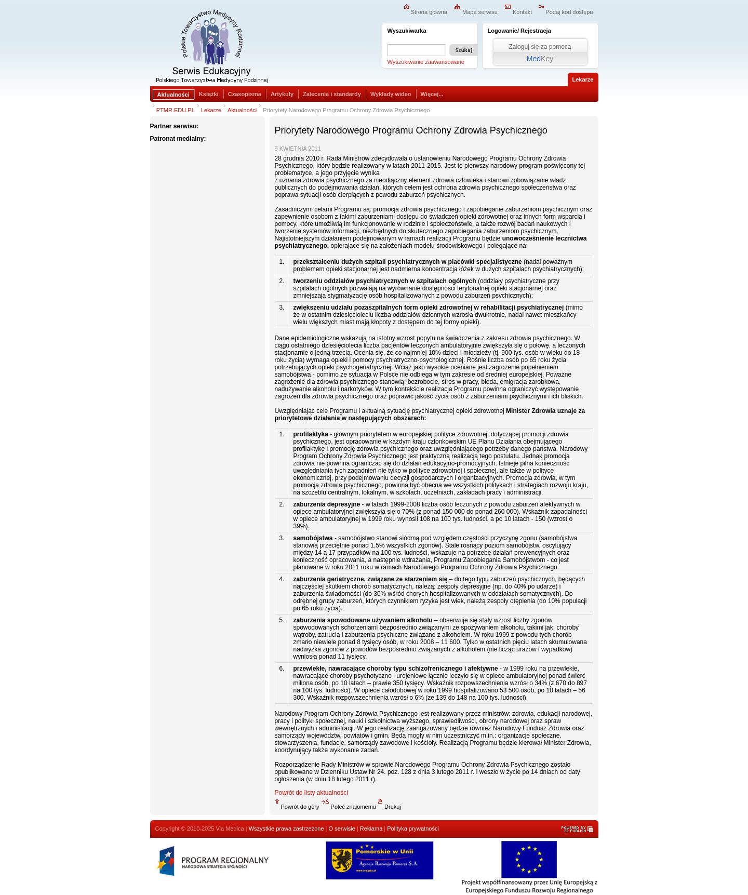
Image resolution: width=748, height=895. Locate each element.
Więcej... (432, 94)
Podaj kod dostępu (566, 12)
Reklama (371, 828)
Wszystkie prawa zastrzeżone (286, 828)
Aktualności (173, 94)
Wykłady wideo (390, 94)
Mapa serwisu (476, 12)
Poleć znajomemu (348, 807)
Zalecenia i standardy (332, 94)
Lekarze (211, 110)
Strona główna (425, 12)
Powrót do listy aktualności (311, 792)
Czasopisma (244, 94)
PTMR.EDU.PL (175, 110)
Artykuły (282, 94)
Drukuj (389, 807)
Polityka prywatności (413, 828)
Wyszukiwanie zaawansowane (426, 62)
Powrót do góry (297, 807)
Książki (209, 94)
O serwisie (342, 828)
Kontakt (518, 12)
